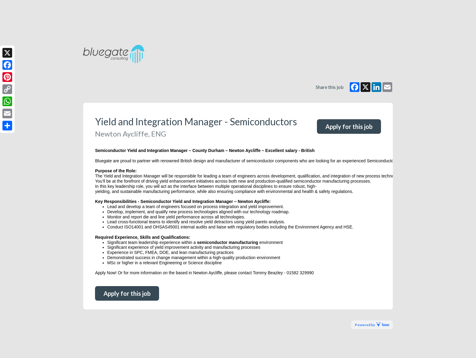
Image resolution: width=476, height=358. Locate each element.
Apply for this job (348, 126)
